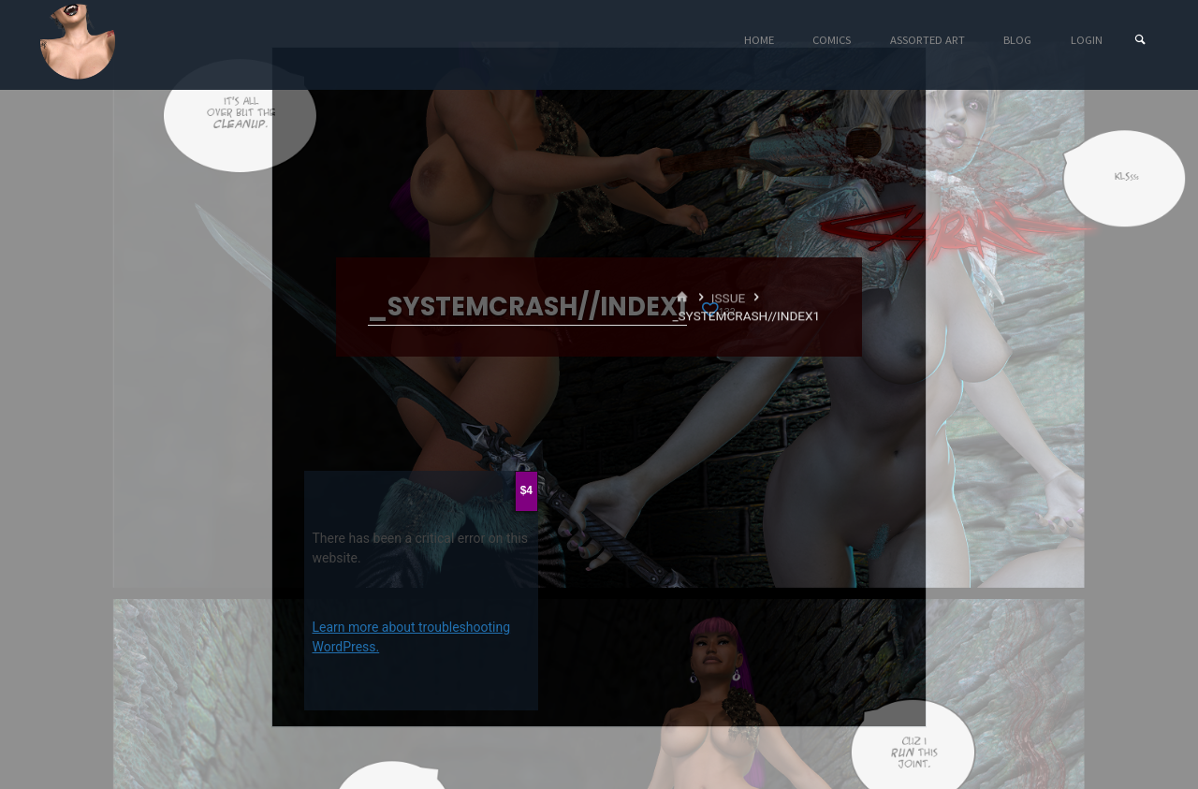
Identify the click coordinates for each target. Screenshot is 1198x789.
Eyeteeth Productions (77, 41)
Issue (728, 297)
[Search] (1140, 40)
